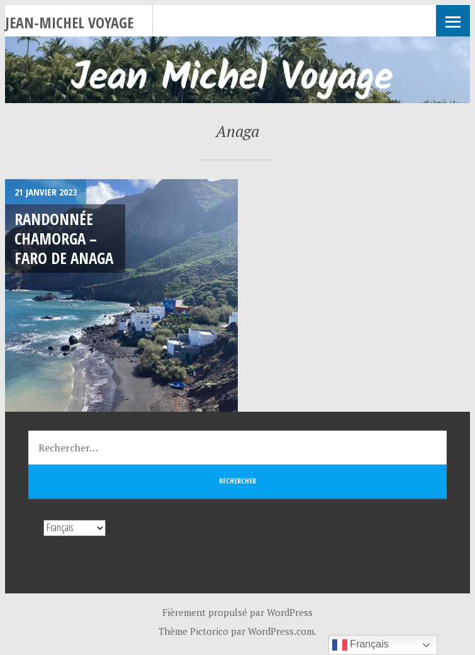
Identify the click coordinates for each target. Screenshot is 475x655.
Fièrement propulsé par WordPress (237, 612)
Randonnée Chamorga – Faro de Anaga (63, 238)
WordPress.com (281, 631)
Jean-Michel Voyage (69, 22)
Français (360, 644)
